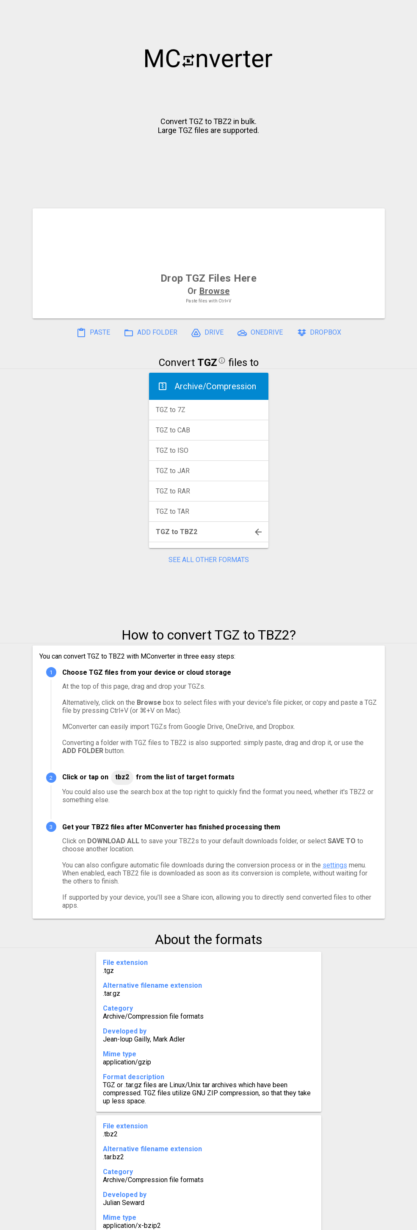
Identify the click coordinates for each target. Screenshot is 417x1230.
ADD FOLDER (150, 333)
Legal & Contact (340, 1220)
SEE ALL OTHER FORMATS (208, 560)
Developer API (276, 1220)
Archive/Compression (215, 386)
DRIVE (207, 333)
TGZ (207, 362)
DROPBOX (318, 333)
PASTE (93, 333)
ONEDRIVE (260, 333)
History (62, 1220)
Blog (233, 1220)
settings (335, 865)
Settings (101, 1220)
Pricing (140, 1220)
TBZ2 (122, 777)
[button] (402, 11)
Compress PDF (189, 1220)
